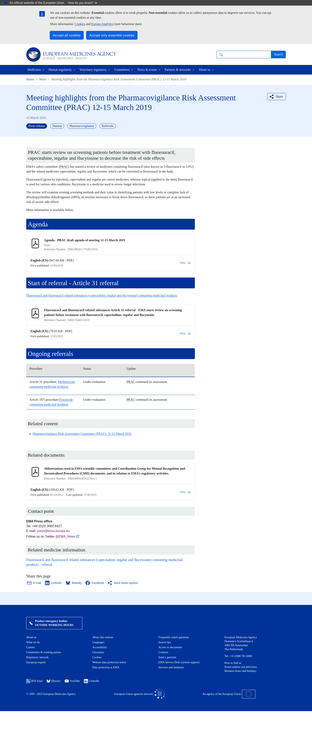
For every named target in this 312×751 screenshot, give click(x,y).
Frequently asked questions (173, 637)
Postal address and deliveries (240, 666)
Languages (98, 642)
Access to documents (170, 647)
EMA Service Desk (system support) (178, 662)
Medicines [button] (34, 69)
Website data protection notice (109, 662)
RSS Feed (34, 681)
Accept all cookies (67, 35)
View (185, 262)
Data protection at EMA (105, 667)
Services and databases (171, 667)
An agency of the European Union (228, 694)
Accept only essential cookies (111, 35)
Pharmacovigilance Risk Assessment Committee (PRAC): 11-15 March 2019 (82, 433)
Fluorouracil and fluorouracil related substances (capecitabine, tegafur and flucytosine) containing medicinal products (101, 295)
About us (31, 637)
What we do (33, 642)
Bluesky (53, 681)
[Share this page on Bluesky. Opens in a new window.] (74, 582)
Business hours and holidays (240, 670)
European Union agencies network (139, 694)
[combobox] (243, 54)
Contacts (163, 652)
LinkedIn (91, 681)
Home (30, 79)
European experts (36, 662)
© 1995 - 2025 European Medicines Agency (51, 693)
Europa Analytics (102, 24)
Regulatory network (37, 657)
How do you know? (82, 2)
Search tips (164, 642)
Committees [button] (122, 69)
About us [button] (204, 69)
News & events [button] (147, 69)
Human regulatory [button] (60, 69)
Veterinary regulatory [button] (93, 69)
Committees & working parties (43, 652)
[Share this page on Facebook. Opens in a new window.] (95, 582)
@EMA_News (67, 536)
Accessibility (99, 647)
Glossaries (98, 652)
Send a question (167, 657)
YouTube (72, 681)
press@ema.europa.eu (53, 531)
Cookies (80, 24)
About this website (102, 637)
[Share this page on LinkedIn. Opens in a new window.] (53, 582)
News (42, 79)
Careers (30, 647)
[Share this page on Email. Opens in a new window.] (34, 582)
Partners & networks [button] (178, 69)
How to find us (232, 662)
